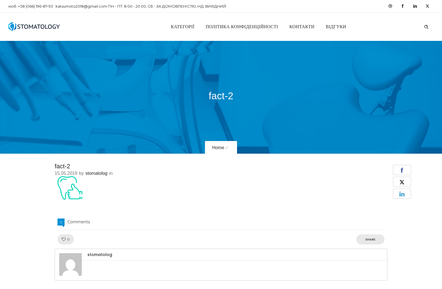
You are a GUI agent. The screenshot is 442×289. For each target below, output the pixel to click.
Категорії (183, 26)
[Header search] (426, 26)
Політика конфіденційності (242, 26)
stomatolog (96, 173)
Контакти (302, 26)
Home (218, 147)
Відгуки (336, 26)
